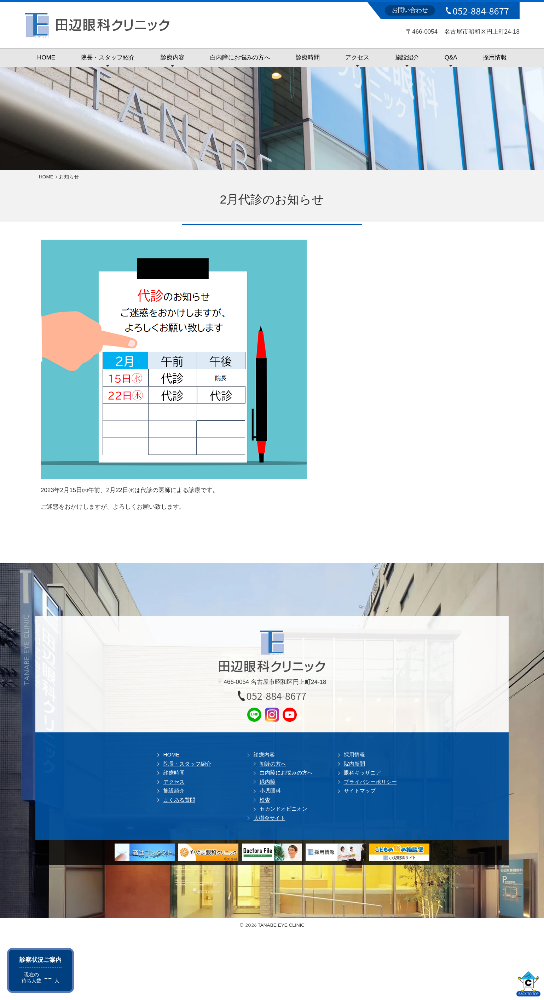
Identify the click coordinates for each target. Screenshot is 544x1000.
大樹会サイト (269, 818)
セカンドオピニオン (283, 809)
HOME (46, 57)
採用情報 (495, 57)
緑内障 (268, 782)
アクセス (357, 57)
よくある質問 (179, 800)
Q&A (451, 57)
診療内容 (173, 57)
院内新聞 (354, 764)
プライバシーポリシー (370, 782)
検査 (265, 800)
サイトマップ (360, 791)
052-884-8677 (481, 10)
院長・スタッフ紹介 (108, 57)
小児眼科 (270, 791)
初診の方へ (273, 764)
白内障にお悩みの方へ (240, 57)
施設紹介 (407, 57)
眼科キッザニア (362, 773)
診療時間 (308, 57)
